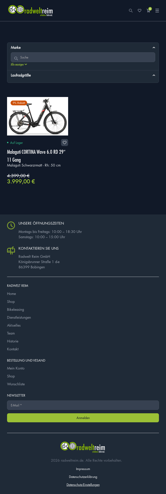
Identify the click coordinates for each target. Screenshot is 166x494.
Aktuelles (14, 325)
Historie (12, 341)
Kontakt (13, 349)
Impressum (83, 469)
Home (11, 293)
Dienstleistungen (19, 317)
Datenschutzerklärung (83, 476)
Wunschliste (16, 384)
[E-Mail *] (83, 405)
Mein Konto (15, 368)
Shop (11, 301)
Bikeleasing (15, 309)
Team (11, 333)
